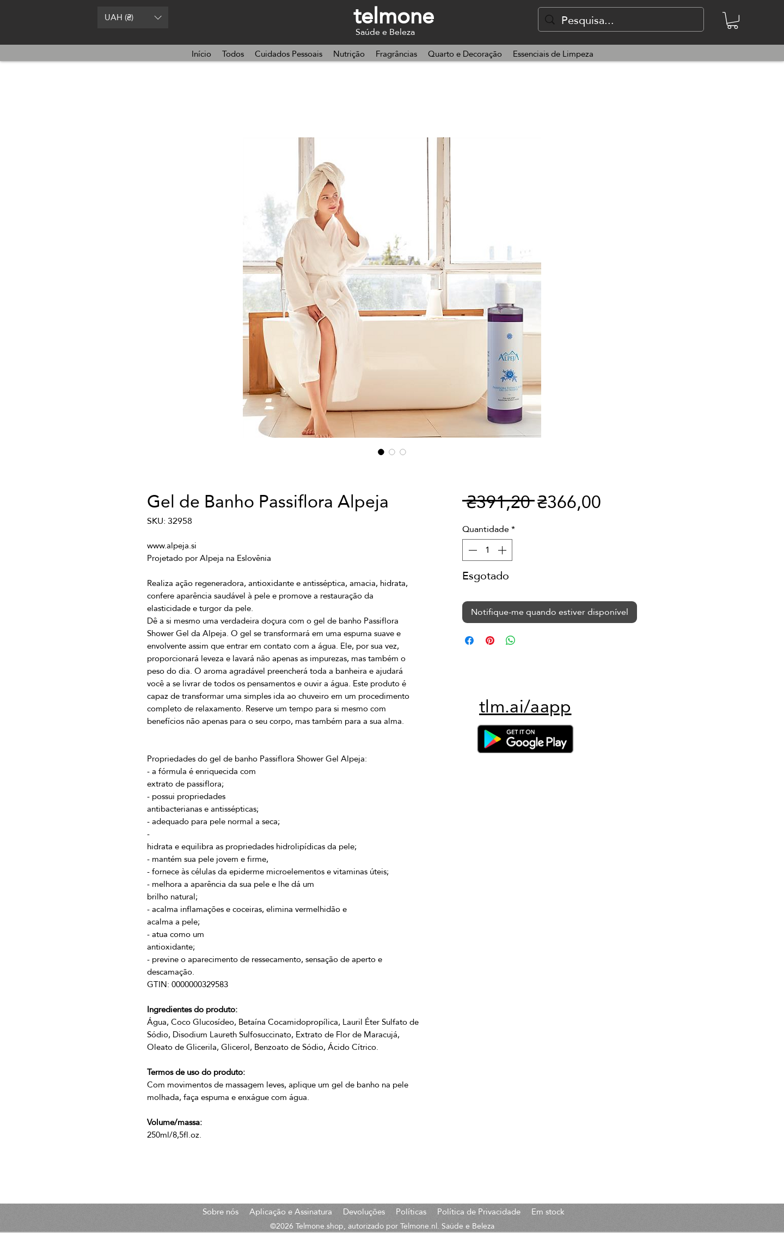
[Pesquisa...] (621, 20)
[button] (132, 17)
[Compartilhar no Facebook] (469, 640)
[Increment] (503, 550)
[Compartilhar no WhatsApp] (510, 640)
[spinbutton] (487, 550)
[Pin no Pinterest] (490, 640)
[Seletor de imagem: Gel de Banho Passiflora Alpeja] (381, 451)
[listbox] (132, 17)
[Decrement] (471, 550)
